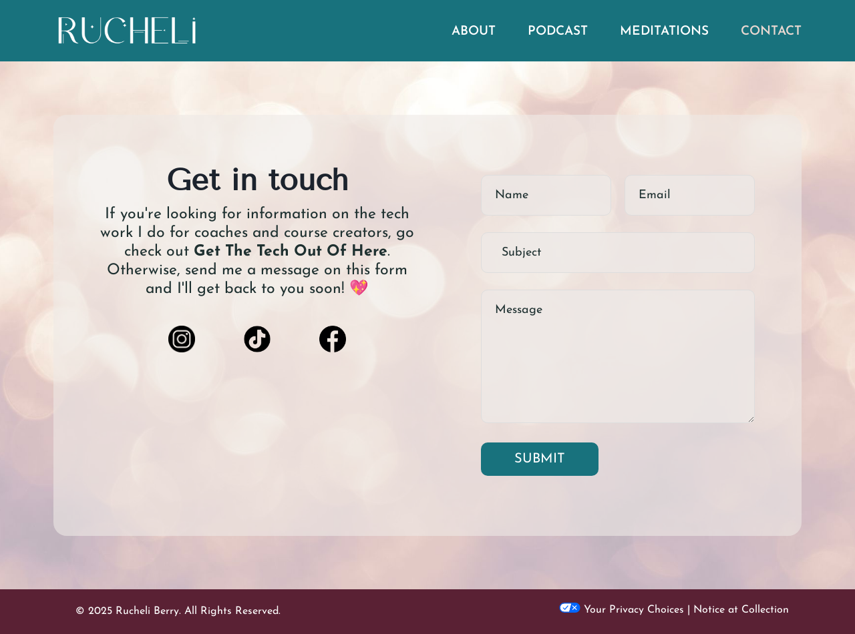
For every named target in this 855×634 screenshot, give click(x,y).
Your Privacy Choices (621, 610)
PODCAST (558, 31)
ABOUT (474, 31)
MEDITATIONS (664, 31)
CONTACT (771, 31)
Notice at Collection (741, 610)
